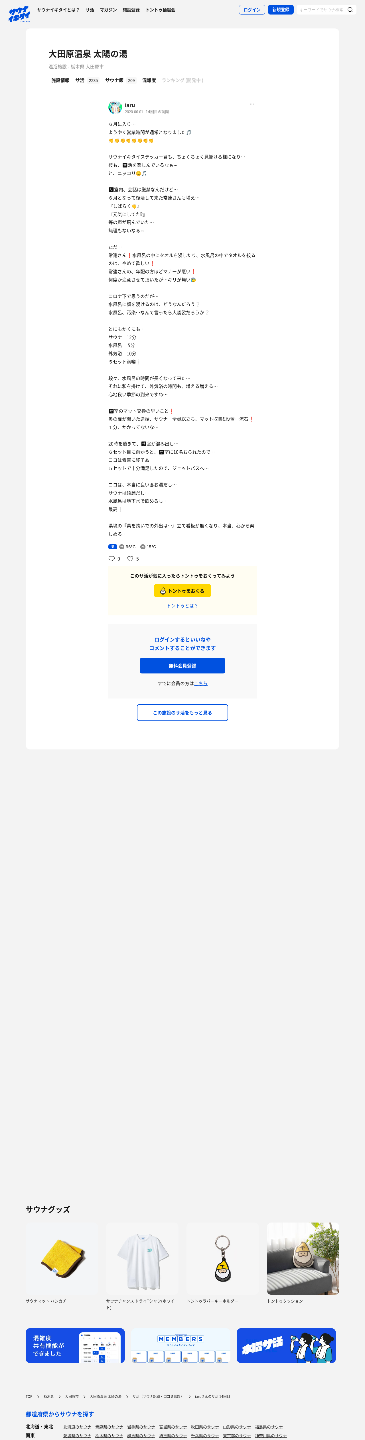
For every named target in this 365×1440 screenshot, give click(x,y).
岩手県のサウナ (141, 1426)
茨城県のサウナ (77, 1435)
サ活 (90, 10)
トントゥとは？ (182, 605)
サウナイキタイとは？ (58, 10)
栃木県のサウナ (109, 1435)
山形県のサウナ (237, 1426)
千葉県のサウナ (205, 1435)
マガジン (108, 10)
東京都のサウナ (237, 1435)
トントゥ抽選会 (160, 10)
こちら (201, 683)
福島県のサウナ (269, 1426)
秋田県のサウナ (205, 1426)
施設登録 (131, 10)
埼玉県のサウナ (173, 1435)
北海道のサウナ (77, 1426)
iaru (130, 105)
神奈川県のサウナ (271, 1435)
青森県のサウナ (109, 1426)
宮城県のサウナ (173, 1426)
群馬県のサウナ (141, 1435)
